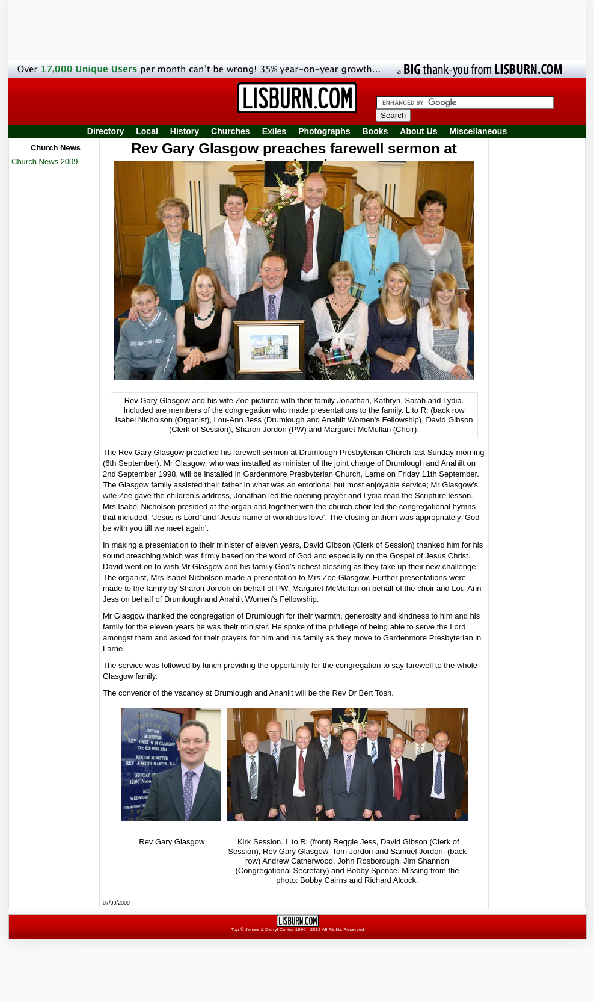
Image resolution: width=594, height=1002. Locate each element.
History (184, 131)
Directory (105, 131)
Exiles (274, 131)
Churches (230, 131)
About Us (418, 131)
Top (235, 929)
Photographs (324, 131)
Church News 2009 (44, 161)
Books (375, 131)
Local (147, 131)
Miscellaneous (478, 131)
